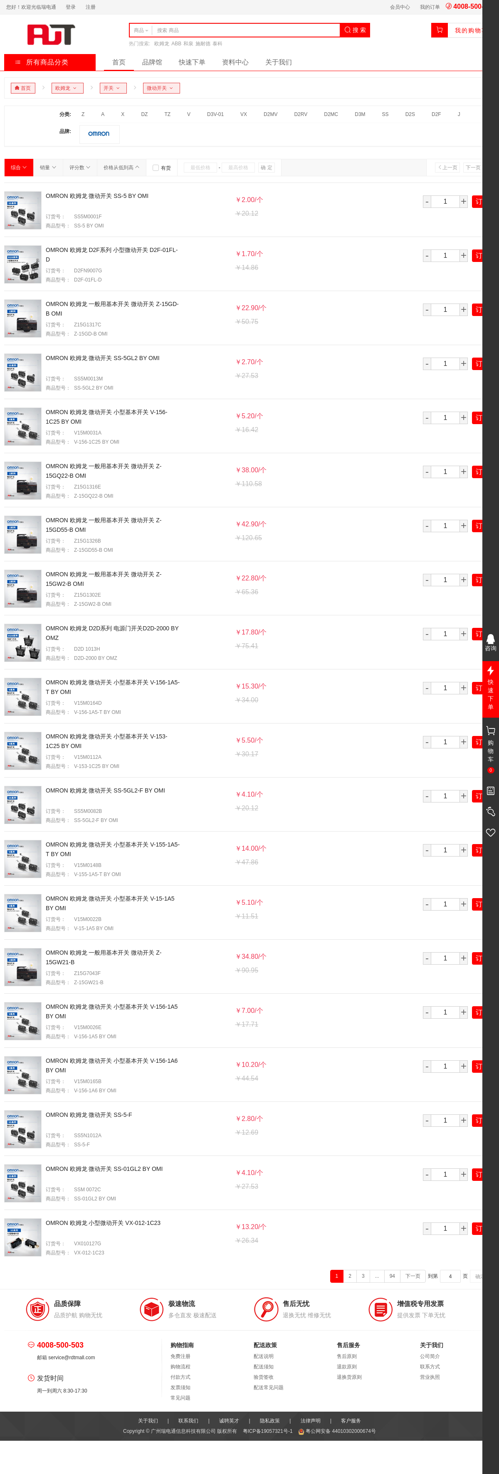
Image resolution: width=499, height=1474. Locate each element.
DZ (144, 114)
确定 (480, 1276)
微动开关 (161, 88)
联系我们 (188, 1421)
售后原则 (347, 1356)
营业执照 (430, 1377)
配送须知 (264, 1367)
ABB (176, 44)
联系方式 (430, 1367)
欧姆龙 (161, 44)
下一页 (476, 167)
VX (243, 114)
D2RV (300, 114)
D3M (360, 114)
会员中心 (400, 7)
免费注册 (180, 1356)
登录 (71, 7)
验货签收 (264, 1377)
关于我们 (278, 62)
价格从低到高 (122, 167)
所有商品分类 (42, 62)
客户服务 (351, 1421)
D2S (410, 114)
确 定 (266, 167)
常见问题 (180, 1398)
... (377, 1276)
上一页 (447, 167)
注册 (91, 7)
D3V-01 (215, 114)
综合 (19, 167)
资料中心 (235, 62)
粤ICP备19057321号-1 (268, 1431)
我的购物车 (471, 30)
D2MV (270, 114)
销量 (48, 167)
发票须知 (180, 1387)
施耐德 (202, 44)
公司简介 (430, 1356)
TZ (167, 114)
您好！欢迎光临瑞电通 (31, 7)
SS (385, 114)
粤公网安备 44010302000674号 (337, 1431)
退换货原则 (349, 1377)
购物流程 (180, 1367)
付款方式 (180, 1377)
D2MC (331, 114)
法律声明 (311, 1421)
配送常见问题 (269, 1387)
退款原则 (347, 1367)
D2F (436, 114)
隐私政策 (270, 1421)
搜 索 (355, 30)
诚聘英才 (229, 1421)
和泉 (188, 44)
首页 (119, 62)
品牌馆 (152, 62)
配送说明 (264, 1356)
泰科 (217, 44)
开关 (113, 88)
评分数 (80, 167)
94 (392, 1276)
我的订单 (430, 7)
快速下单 (192, 62)
